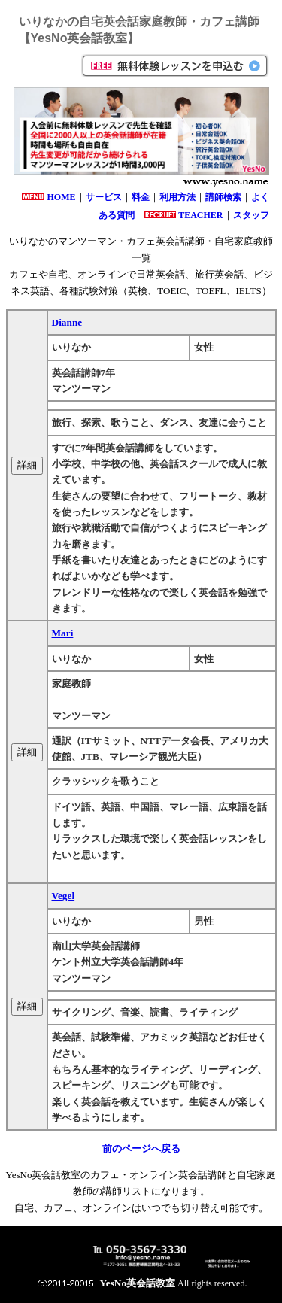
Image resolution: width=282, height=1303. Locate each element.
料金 (141, 197)
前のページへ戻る (141, 1148)
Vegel (63, 895)
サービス (104, 197)
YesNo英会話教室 (138, 1283)
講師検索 (223, 197)
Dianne (67, 322)
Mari (63, 633)
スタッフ (251, 215)
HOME (61, 197)
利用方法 (177, 197)
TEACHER (200, 215)
